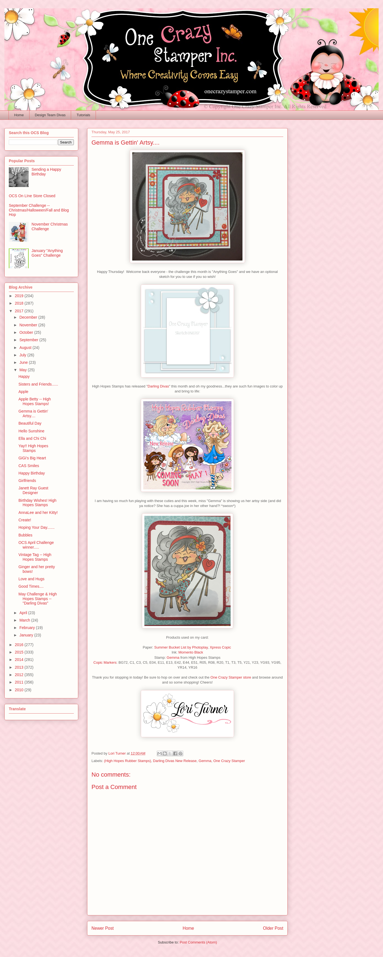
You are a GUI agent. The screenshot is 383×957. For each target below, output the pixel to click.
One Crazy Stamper (229, 761)
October (26, 332)
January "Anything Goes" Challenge (47, 252)
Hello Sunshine (31, 431)
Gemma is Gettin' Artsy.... (33, 413)
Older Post (273, 928)
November (28, 325)
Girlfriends (27, 480)
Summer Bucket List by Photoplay (181, 647)
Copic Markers (105, 662)
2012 (20, 675)
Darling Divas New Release (174, 761)
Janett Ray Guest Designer (33, 490)
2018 (20, 303)
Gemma (173, 657)
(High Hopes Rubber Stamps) (127, 761)
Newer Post (102, 928)
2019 (20, 296)
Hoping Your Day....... (36, 527)
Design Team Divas (50, 115)
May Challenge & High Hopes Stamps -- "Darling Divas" (37, 599)
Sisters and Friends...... (38, 384)
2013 (20, 667)
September (29, 340)
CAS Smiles (28, 465)
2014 (20, 659)
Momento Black (190, 652)
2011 (20, 682)
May (23, 370)
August (25, 347)
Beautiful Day (29, 423)
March (25, 620)
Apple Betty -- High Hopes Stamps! (34, 401)
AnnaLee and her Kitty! (38, 512)
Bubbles (25, 535)
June (24, 362)
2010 (20, 690)
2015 (20, 652)
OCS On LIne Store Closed (32, 196)
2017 (20, 311)
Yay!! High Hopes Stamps (33, 448)
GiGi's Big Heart (32, 458)
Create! (24, 520)
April (23, 613)
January (26, 635)
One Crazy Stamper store (231, 677)
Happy (23, 376)
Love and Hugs (31, 579)
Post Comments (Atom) (198, 942)
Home (19, 115)
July (23, 355)
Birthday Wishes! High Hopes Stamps (37, 502)
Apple (23, 391)
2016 (20, 644)
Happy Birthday (31, 473)
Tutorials (83, 115)
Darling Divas (158, 386)
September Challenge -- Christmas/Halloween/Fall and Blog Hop (39, 210)
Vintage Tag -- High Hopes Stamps (34, 557)
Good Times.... (31, 586)
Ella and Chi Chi (32, 438)
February (27, 627)
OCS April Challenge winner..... (36, 544)
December (28, 317)
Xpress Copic (221, 647)
